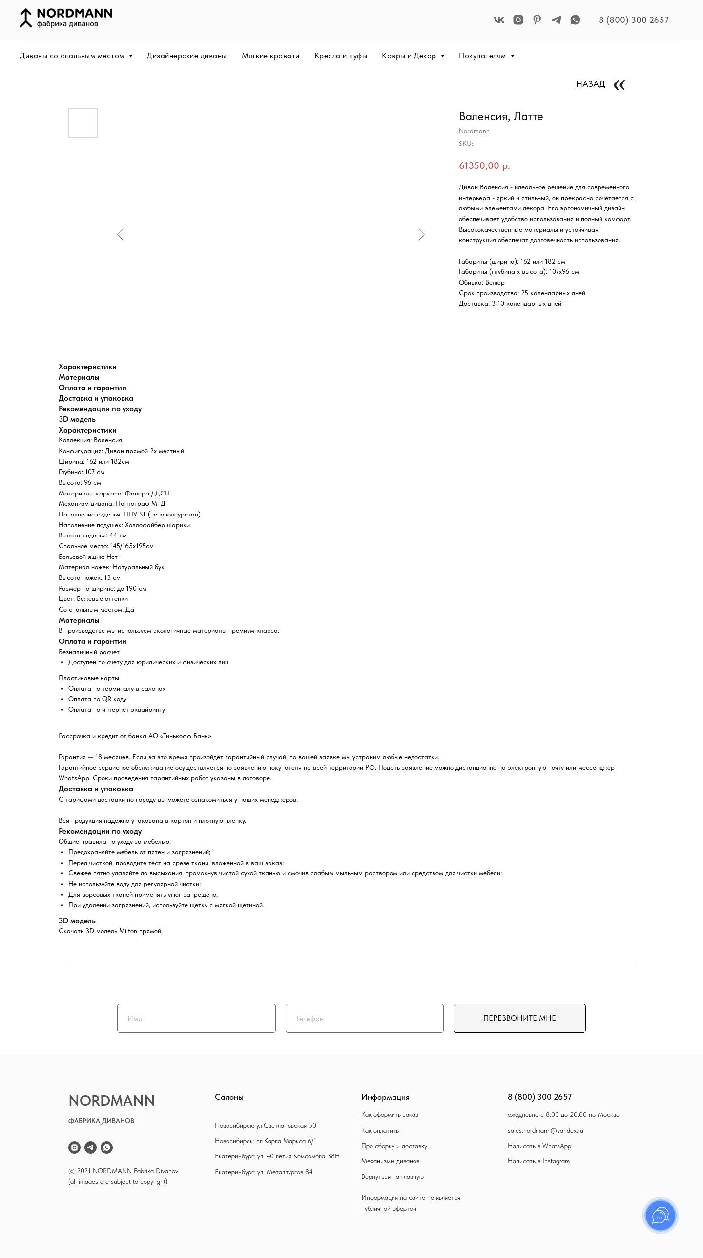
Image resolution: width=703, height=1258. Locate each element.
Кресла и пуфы (341, 55)
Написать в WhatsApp (539, 1146)
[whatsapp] (575, 20)
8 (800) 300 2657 (634, 20)
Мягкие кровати (271, 55)
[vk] (499, 20)
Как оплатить (380, 1130)
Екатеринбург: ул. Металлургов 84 (264, 1172)
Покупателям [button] (483, 55)
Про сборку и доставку (394, 1146)
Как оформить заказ (389, 1114)
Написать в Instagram (539, 1161)
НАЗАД (590, 84)
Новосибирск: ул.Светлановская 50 (265, 1125)
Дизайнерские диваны (187, 55)
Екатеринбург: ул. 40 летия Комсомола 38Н (277, 1156)
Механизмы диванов (390, 1161)
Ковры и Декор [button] (410, 55)
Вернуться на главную (392, 1176)
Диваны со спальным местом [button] (73, 55)
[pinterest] (537, 20)
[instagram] (518, 20)
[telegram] (556, 20)
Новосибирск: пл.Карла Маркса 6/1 (265, 1141)
